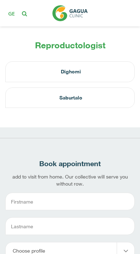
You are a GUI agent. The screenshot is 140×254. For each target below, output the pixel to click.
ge (11, 13)
